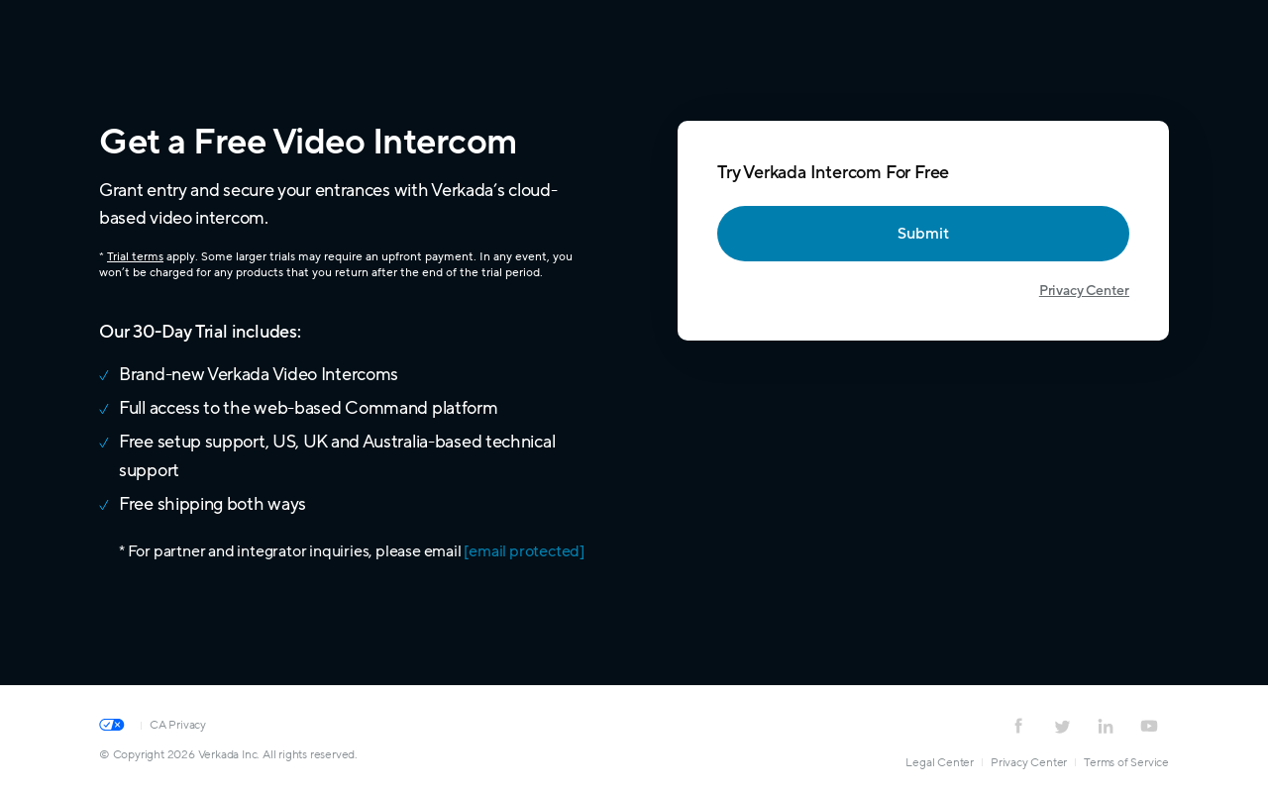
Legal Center (939, 762)
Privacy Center (1084, 290)
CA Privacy (178, 725)
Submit (923, 234)
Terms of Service (1126, 762)
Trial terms (135, 256)
